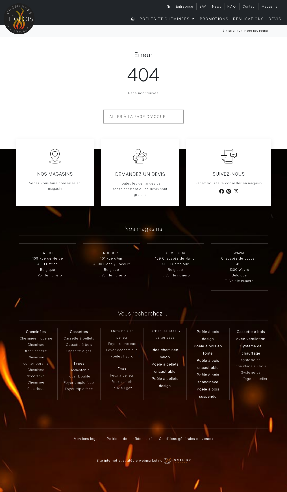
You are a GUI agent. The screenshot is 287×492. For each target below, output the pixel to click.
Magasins (269, 6)
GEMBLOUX (175, 253)
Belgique (47, 269)
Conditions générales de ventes (186, 439)
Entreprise (184, 6)
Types (79, 363)
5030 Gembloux (175, 264)
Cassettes (79, 331)
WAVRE (239, 253)
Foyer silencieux (122, 344)
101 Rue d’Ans (111, 258)
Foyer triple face (79, 389)
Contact (249, 6)
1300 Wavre (239, 269)
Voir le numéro (50, 275)
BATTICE (48, 253)
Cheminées (36, 331)
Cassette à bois (79, 344)
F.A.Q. (232, 6)
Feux (121, 368)
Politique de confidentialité (130, 439)
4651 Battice (47, 264)
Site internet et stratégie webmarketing (144, 460)
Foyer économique (122, 350)
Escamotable (79, 370)
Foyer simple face (79, 382)
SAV (203, 6)
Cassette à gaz (79, 351)
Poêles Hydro (122, 356)
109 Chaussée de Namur (175, 258)
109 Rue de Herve (48, 258)
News (216, 6)
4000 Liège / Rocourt (111, 264)
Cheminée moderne (36, 338)
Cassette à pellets (79, 338)
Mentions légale (87, 439)
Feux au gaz (122, 388)
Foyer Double (78, 376)
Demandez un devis (140, 174)
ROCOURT (111, 253)
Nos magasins (55, 174)
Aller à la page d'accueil (139, 116)
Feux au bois (122, 382)
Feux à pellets (122, 375)
